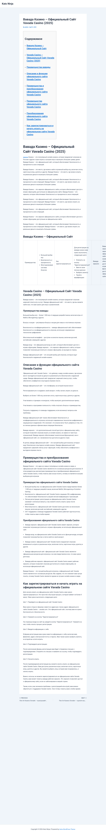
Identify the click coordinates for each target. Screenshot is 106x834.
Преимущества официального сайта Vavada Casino (38, 104)
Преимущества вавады (39, 67)
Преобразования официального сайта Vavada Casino (38, 116)
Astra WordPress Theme (67, 829)
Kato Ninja (7, 3)
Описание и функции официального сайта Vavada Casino (38, 76)
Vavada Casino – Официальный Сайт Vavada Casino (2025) (38, 57)
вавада (25, 157)
